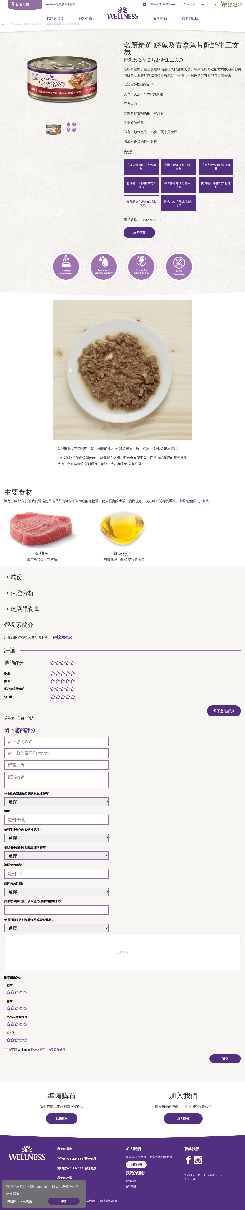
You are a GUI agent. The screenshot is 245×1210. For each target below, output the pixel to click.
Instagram (198, 1160)
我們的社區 (190, 18)
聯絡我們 (155, 4)
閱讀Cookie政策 (19, 1201)
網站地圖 (89, 1201)
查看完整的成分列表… (195, 501)
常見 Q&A (169, 4)
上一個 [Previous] (24, 82)
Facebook (188, 1160)
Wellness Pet (194, 1174)
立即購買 (139, 233)
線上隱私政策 (109, 1201)
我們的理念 (55, 18)
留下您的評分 (224, 711)
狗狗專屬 (85, 18)
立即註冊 (183, 1118)
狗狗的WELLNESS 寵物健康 (76, 1158)
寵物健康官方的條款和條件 (47, 1050)
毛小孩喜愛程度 (17, 1017)
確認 (64, 1201)
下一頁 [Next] (101, 82)
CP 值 (10, 1033)
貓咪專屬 (160, 18)
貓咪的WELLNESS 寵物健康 (76, 1168)
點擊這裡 (62, 1118)
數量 (10, 985)
